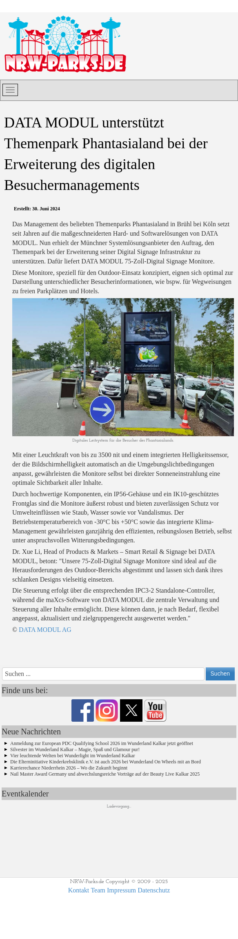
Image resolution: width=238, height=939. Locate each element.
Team (98, 890)
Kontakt (78, 890)
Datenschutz (154, 890)
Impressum (121, 890)
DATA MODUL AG (45, 629)
